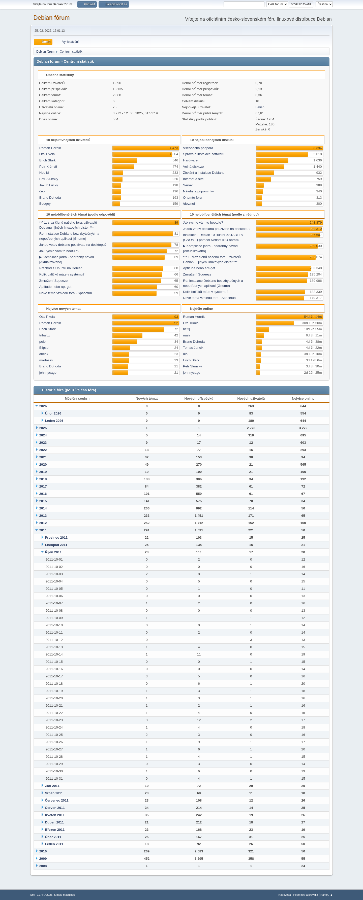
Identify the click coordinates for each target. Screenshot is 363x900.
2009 (43, 858)
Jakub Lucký (48, 185)
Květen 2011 (55, 815)
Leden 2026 (54, 421)
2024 (43, 435)
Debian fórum (51, 17)
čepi (42, 191)
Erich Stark (47, 160)
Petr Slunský (48, 179)
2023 (43, 442)
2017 (43, 486)
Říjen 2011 (53, 552)
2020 (43, 464)
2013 (43, 515)
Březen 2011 (55, 830)
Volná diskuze (193, 166)
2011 (43, 530)
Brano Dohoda (50, 197)
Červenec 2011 (56, 800)
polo (42, 341)
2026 (43, 406)
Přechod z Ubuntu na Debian (60, 268)
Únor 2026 (53, 413)
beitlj (186, 329)
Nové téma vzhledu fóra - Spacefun (65, 293)
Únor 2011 (53, 837)
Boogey (45, 203)
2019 (43, 472)
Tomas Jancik (193, 348)
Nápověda (285, 894)
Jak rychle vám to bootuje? (59, 251)
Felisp (259, 107)
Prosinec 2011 (56, 537)
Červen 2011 (55, 808)
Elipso (43, 348)
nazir (186, 335)
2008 (43, 866)
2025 (43, 428)
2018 (43, 479)
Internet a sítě (193, 179)
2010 (43, 851)
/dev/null (189, 203)
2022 (43, 450)
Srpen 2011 (54, 793)
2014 (43, 508)
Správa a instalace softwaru (203, 154)
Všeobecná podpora (198, 148)
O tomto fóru (192, 197)
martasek (46, 360)
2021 (43, 457)
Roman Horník (50, 148)
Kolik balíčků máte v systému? (61, 274)
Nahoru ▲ (326, 894)
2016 (43, 494)
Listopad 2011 (56, 545)
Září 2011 (52, 786)
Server (188, 185)
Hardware (190, 160)
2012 (43, 523)
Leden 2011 (54, 844)
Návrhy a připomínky (198, 191)
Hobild (44, 173)
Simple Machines (64, 894)
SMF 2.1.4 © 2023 (41, 894)
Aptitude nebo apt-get (55, 287)
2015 (43, 501)
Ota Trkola (47, 154)
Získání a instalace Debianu (203, 173)
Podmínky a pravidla (305, 894)
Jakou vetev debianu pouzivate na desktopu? (73, 245)
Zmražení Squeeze (53, 281)
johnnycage (47, 372)
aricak (43, 354)
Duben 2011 (54, 822)
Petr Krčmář (48, 166)
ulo (185, 354)
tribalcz (44, 335)
